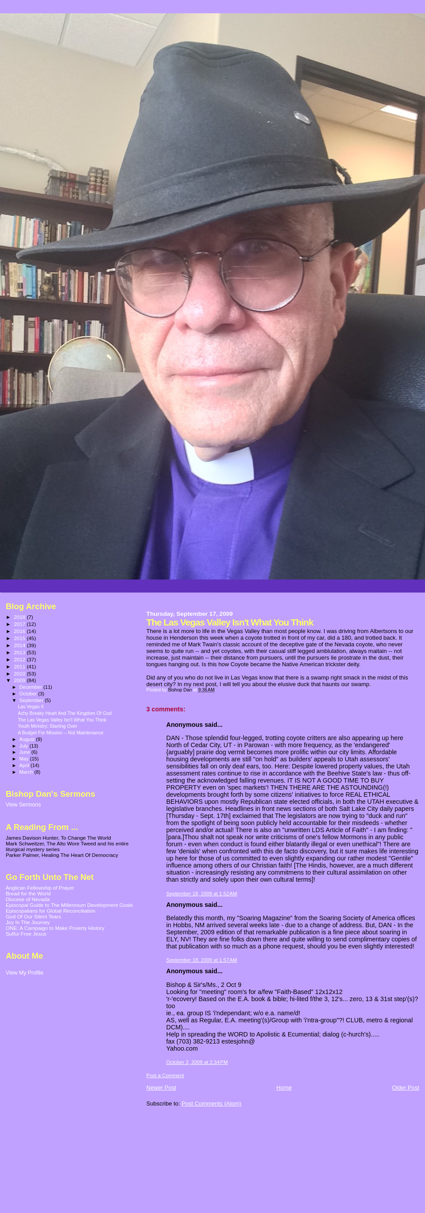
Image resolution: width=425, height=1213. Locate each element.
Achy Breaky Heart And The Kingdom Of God (65, 713)
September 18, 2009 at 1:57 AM (201, 960)
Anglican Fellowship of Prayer (40, 888)
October (29, 693)
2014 (20, 645)
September (32, 700)
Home (284, 1087)
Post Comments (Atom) (211, 1103)
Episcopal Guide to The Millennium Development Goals (69, 905)
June (25, 752)
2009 (20, 680)
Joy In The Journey (28, 922)
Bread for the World (28, 893)
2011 (20, 666)
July (24, 746)
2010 (20, 673)
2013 (20, 652)
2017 (20, 624)
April (25, 765)
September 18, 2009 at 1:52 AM (201, 893)
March (27, 772)
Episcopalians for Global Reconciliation (51, 911)
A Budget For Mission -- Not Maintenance (60, 732)
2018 (20, 617)
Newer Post (161, 1087)
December (31, 687)
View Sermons (23, 805)
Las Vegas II (30, 706)
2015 (20, 638)
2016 (20, 631)
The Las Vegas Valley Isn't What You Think (62, 719)
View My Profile (24, 973)
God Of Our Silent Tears (33, 916)
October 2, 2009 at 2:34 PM (197, 1062)
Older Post (405, 1087)
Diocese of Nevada (28, 899)
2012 (20, 659)
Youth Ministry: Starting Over (47, 726)
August (27, 739)
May (24, 758)
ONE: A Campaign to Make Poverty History (55, 928)
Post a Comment (165, 1075)
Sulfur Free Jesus (26, 934)
